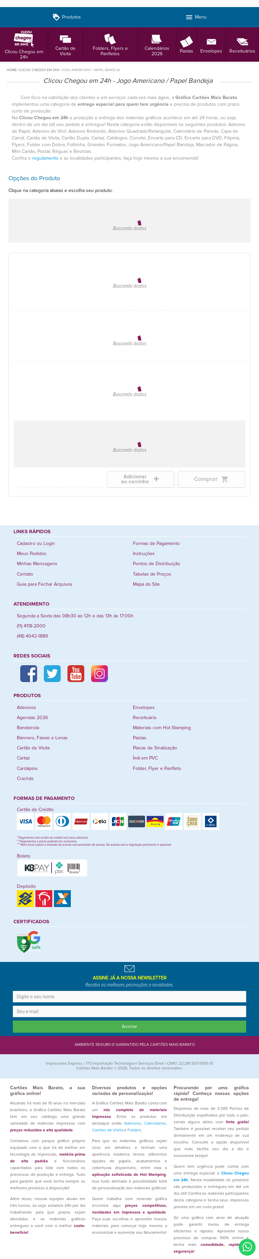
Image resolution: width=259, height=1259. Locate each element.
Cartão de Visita (65, 44)
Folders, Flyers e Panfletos (110, 44)
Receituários (242, 44)
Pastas (186, 44)
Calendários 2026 (157, 44)
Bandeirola (28, 727)
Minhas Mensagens (37, 563)
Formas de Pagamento (156, 543)
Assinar (129, 1026)
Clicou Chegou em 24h (24, 44)
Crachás (25, 778)
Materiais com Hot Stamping (162, 727)
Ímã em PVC (145, 758)
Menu (196, 17)
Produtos (66, 17)
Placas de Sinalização (155, 748)
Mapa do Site (146, 584)
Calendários (155, 1124)
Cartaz (23, 758)
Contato (25, 574)
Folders (134, 1130)
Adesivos (26, 707)
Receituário (144, 717)
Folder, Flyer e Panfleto (157, 768)
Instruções (144, 553)
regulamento (45, 158)
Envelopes (211, 44)
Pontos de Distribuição (156, 563)
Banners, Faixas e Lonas (42, 738)
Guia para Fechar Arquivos (45, 584)
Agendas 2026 (32, 717)
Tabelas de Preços (152, 574)
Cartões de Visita (107, 1130)
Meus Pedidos (32, 553)
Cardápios (27, 768)
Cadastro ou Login (36, 543)
